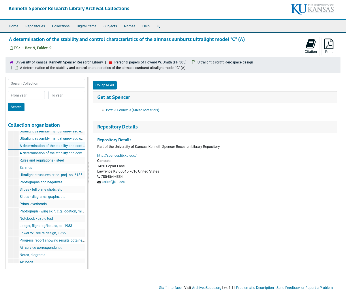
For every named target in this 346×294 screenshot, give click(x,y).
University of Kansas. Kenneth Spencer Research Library (59, 62)
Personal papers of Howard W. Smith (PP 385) (150, 62)
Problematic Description (255, 288)
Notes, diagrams (32, 255)
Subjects (110, 26)
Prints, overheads (33, 204)
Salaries (26, 168)
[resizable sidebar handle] (88, 173)
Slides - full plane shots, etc (41, 189)
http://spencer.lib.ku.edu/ (117, 155)
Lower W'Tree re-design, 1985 (43, 233)
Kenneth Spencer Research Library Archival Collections (69, 8)
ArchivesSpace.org (206, 288)
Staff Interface (170, 288)
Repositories (35, 26)
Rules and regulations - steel (42, 160)
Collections (61, 26)
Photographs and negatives (41, 182)
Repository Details (117, 126)
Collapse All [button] (105, 85)
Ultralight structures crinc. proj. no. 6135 (51, 175)
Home (13, 26)
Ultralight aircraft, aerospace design (225, 62)
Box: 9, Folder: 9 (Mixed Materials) (132, 110)
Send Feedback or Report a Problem (304, 288)
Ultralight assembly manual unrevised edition (55, 131)
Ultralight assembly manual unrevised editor (54, 138)
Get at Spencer (113, 97)
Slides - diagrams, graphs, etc (42, 197)
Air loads (27, 262)
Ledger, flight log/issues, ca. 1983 (46, 226)
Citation (311, 46)
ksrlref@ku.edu (113, 182)
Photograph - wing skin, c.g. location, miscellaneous (60, 211)
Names (129, 26)
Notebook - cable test (36, 218)
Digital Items (86, 26)
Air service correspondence (41, 248)
